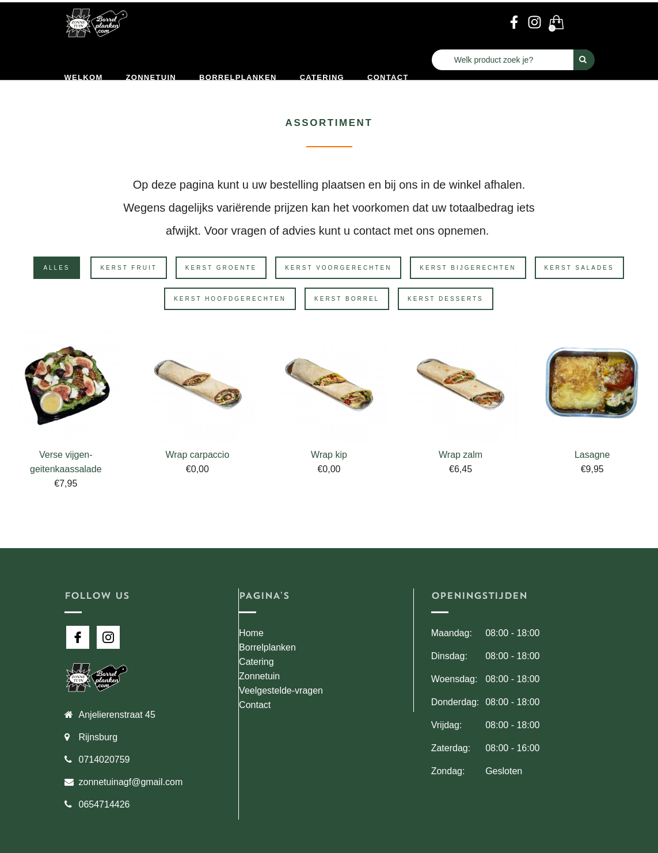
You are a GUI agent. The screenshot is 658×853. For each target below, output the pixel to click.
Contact (388, 77)
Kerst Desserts (446, 299)
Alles (56, 268)
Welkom (83, 77)
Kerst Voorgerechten (338, 268)
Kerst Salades (579, 268)
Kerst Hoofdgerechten (230, 299)
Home (251, 633)
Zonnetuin (151, 77)
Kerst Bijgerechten (468, 268)
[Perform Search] (584, 59)
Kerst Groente (221, 268)
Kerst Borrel (346, 299)
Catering (322, 77)
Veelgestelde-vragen (281, 690)
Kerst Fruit (128, 268)
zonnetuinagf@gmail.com (131, 782)
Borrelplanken (238, 77)
